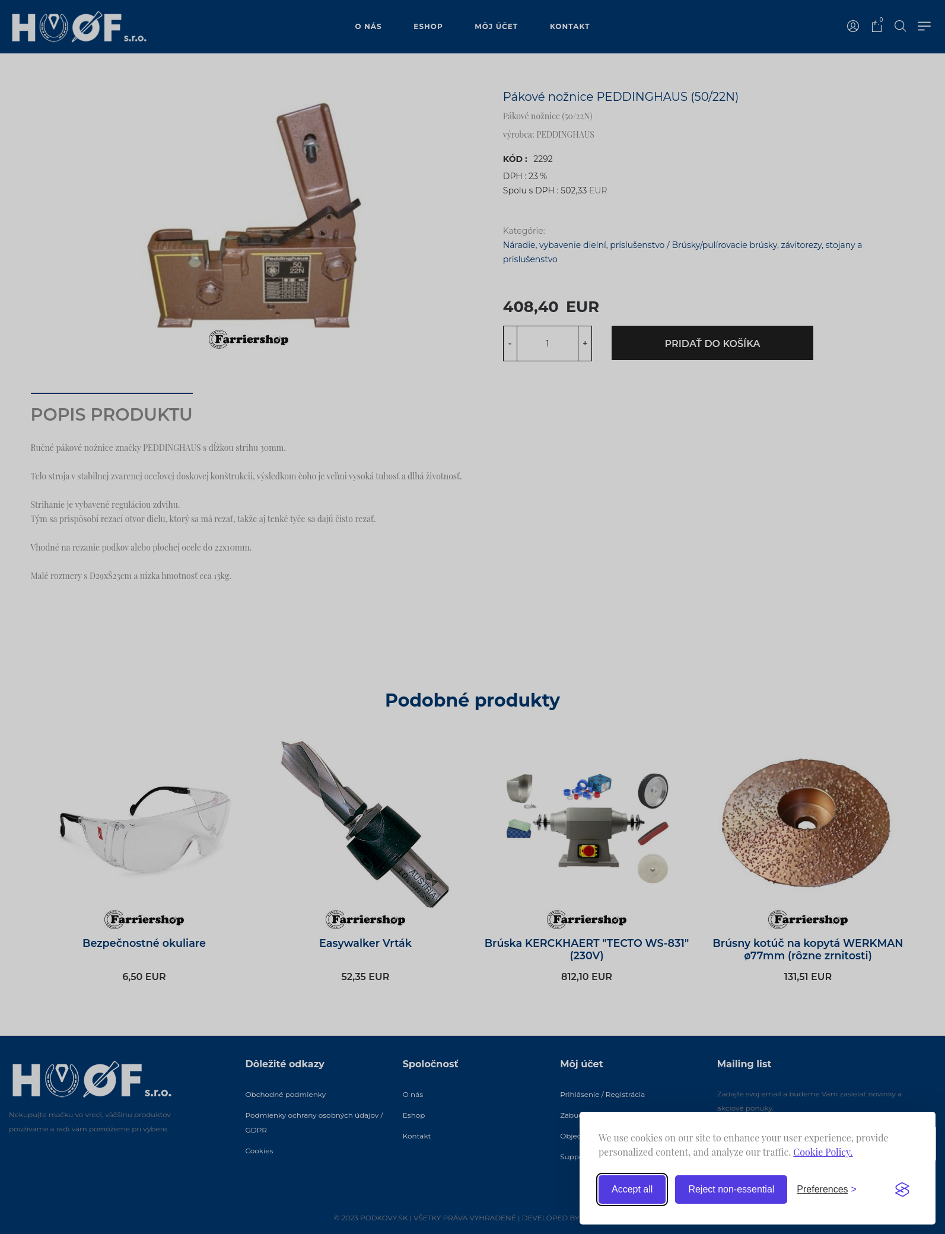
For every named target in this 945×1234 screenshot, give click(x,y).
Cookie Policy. (822, 1152)
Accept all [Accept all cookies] (632, 1189)
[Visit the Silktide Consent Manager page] (902, 1189)
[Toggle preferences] (827, 1189)
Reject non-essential (731, 1189)
